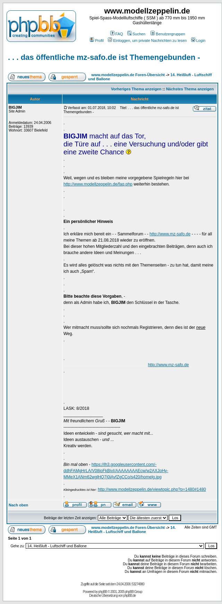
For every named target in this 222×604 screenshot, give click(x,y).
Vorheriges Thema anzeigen (136, 89)
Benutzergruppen (168, 34)
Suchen (136, 34)
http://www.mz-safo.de (170, 234)
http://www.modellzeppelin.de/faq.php (98, 184)
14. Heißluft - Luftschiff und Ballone (132, 529)
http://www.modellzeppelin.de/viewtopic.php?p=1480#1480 (152, 489)
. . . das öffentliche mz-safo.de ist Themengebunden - (104, 57)
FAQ (116, 34)
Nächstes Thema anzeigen (190, 89)
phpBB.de (129, 595)
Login (198, 40)
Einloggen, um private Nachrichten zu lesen (147, 40)
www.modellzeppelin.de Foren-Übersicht (128, 75)
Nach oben (18, 505)
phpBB (102, 592)
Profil (97, 40)
